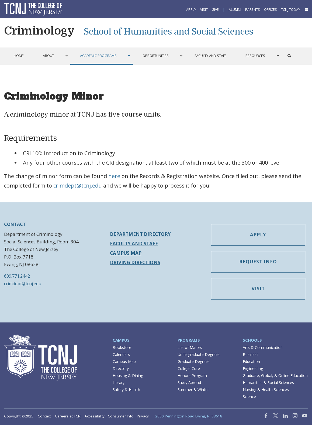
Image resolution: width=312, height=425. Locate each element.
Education (251, 361)
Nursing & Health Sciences (266, 389)
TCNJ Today (290, 9)
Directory (121, 368)
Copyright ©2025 (18, 416)
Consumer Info (121, 416)
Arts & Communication (263, 347)
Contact (44, 416)
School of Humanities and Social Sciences (168, 32)
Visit (204, 9)
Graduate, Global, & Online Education (275, 375)
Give (215, 9)
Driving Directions (135, 262)
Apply (191, 9)
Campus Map (125, 253)
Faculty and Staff (134, 243)
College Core (189, 368)
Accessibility (95, 416)
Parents (252, 9)
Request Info (258, 262)
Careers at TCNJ (68, 416)
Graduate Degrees (194, 361)
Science (249, 396)
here (114, 176)
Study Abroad (189, 382)
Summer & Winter (193, 389)
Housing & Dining (128, 375)
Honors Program (192, 375)
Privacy (143, 416)
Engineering (253, 368)
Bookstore (122, 347)
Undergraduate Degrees (199, 354)
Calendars (121, 354)
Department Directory (140, 234)
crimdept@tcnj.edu (77, 185)
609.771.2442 (17, 276)
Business (250, 354)
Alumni (235, 9)
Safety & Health (126, 389)
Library (118, 382)
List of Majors (190, 347)
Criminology (39, 30)
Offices (270, 9)
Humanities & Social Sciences (268, 382)
